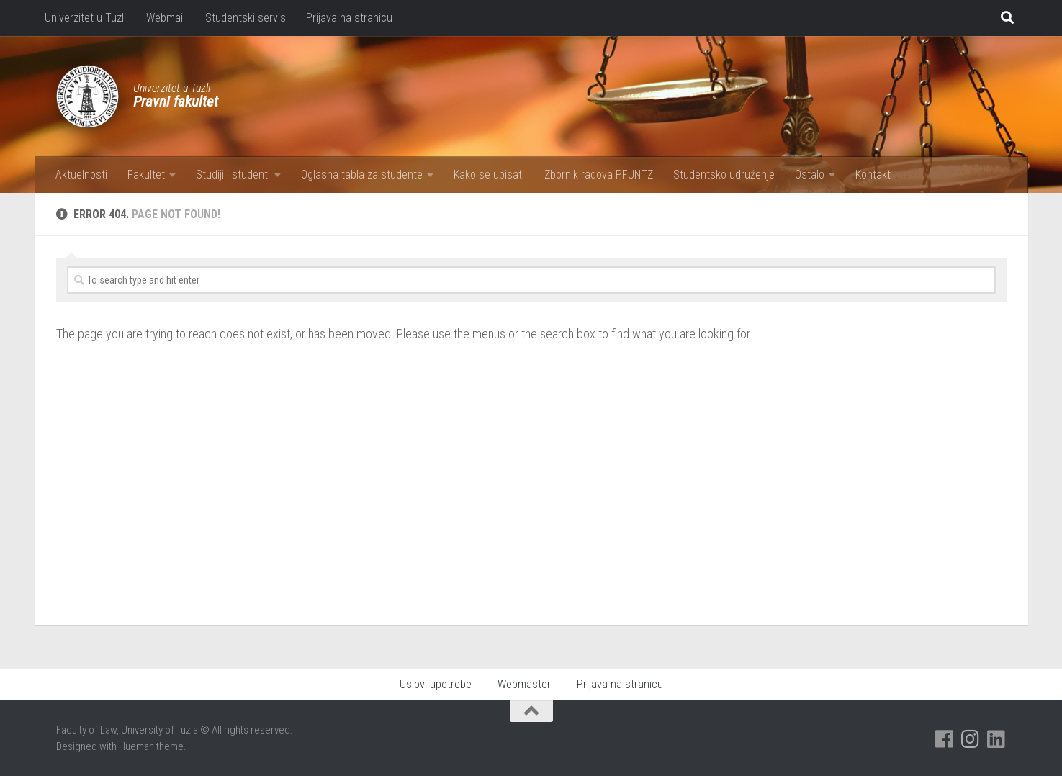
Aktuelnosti (81, 174)
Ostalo (809, 174)
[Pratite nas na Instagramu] (970, 739)
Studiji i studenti (233, 174)
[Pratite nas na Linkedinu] (996, 739)
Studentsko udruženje (724, 174)
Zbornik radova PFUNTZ (598, 174)
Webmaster (524, 684)
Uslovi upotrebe (436, 684)
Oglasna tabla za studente (362, 174)
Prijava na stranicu (349, 17)
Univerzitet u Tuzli (85, 17)
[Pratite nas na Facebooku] (944, 739)
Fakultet (146, 174)
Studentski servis (245, 17)
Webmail (165, 17)
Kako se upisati (489, 174)
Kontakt (873, 174)
